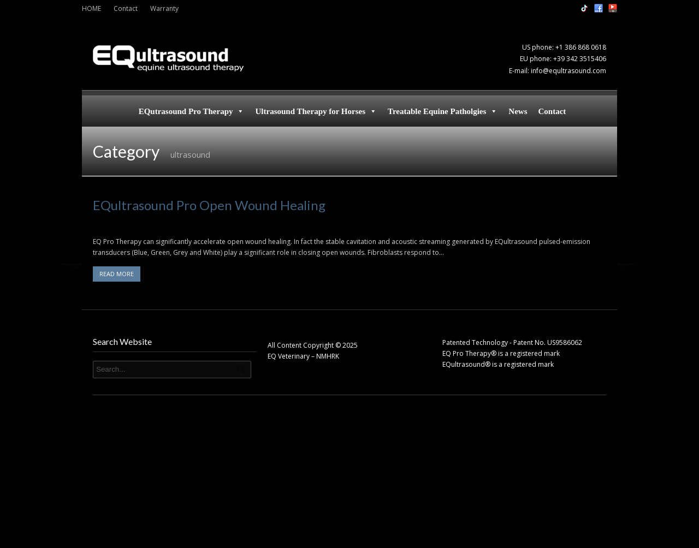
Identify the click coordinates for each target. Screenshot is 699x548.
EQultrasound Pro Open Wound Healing (209, 205)
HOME (91, 8)
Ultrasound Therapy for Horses (316, 111)
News (517, 111)
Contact (126, 8)
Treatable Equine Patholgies (442, 111)
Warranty (164, 8)
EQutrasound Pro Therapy (192, 111)
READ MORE (116, 274)
